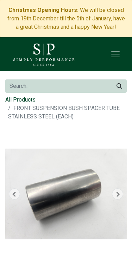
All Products (20, 99)
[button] (14, 194)
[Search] (119, 86)
